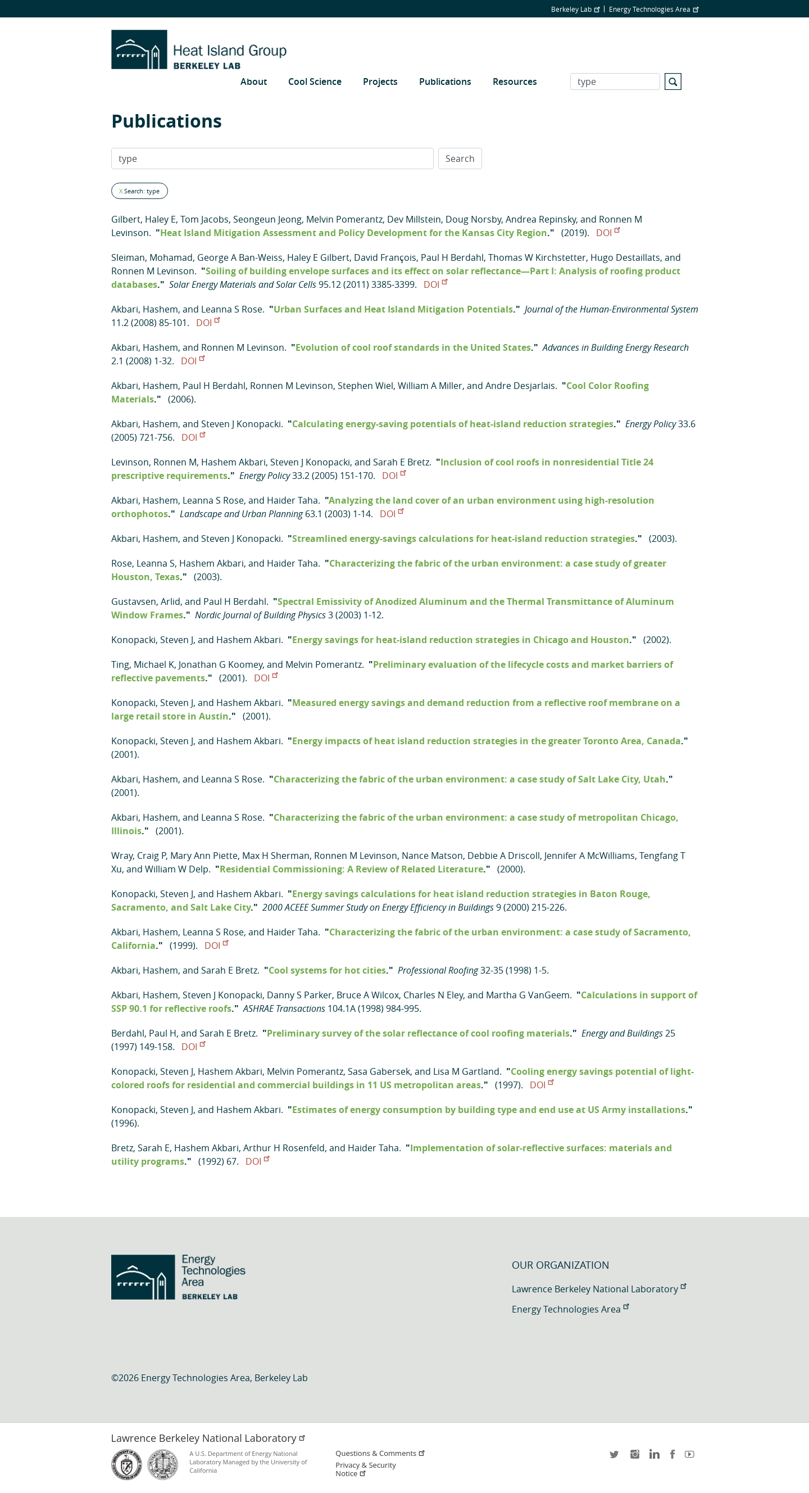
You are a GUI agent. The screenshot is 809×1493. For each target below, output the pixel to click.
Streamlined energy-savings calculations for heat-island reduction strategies (463, 538)
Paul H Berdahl (452, 257)
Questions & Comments (380, 1453)
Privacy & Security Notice (365, 1469)
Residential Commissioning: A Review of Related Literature (351, 869)
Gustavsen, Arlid (145, 601)
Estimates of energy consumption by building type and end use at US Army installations (488, 1109)
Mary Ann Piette (204, 855)
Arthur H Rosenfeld (284, 1148)
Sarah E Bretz (401, 462)
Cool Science (315, 81)
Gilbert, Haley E (143, 219)
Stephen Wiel (365, 385)
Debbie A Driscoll (503, 855)
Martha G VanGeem (528, 995)
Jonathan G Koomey (220, 664)
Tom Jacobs (204, 219)
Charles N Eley (433, 995)
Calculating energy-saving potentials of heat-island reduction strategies (452, 424)
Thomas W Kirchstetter (537, 257)
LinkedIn (653, 1458)
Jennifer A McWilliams (589, 855)
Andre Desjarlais (520, 385)
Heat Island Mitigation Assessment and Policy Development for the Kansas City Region (353, 233)
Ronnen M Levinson (152, 271)
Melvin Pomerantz (344, 219)
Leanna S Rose (231, 309)
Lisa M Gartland (466, 1071)
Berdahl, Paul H (143, 1033)
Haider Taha (292, 500)
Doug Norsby (473, 219)
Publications (445, 81)
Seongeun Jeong (267, 219)
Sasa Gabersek (379, 1071)
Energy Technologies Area (653, 9)
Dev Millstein (414, 219)
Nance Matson (432, 855)
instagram (634, 1458)
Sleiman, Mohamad (152, 257)
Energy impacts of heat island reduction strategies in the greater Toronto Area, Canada (486, 741)
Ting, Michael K (142, 664)
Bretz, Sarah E (140, 1148)
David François (385, 257)
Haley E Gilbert (318, 257)
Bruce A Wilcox (368, 995)
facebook (672, 1458)
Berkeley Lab (575, 9)
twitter (615, 1458)
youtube (691, 1458)
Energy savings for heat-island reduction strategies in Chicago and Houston (460, 640)
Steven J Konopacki (241, 424)
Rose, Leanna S (143, 563)
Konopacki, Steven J (152, 640)
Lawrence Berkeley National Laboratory (599, 1289)
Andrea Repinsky (541, 219)
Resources (515, 81)
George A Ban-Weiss (240, 257)
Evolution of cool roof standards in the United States (413, 347)
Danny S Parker (299, 995)
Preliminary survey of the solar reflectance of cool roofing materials (418, 1033)
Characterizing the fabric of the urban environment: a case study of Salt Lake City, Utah (470, 779)
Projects (380, 81)
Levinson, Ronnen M (154, 462)
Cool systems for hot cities (327, 970)
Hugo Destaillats (625, 257)
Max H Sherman (276, 855)
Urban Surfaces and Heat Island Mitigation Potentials (393, 309)
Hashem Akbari (233, 462)
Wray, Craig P (138, 855)
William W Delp (176, 869)
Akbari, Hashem (144, 309)
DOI (608, 233)
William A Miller (430, 385)
